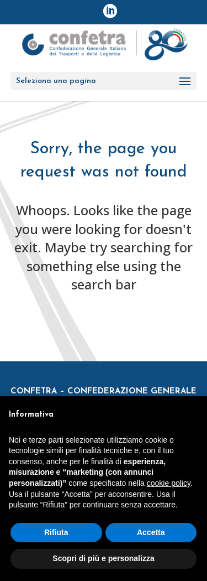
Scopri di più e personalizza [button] (103, 558)
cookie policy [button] (168, 483)
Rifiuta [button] (56, 532)
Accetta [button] (151, 532)
